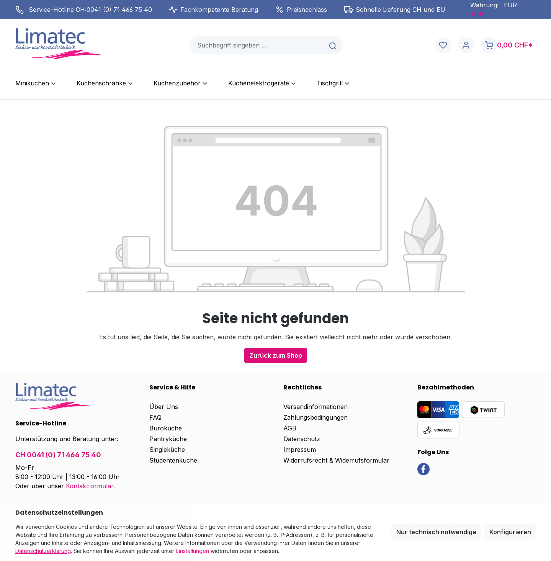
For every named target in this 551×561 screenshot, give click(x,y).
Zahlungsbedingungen (315, 417)
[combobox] (257, 45)
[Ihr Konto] (466, 45)
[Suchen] (333, 45)
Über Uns (163, 407)
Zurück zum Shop (275, 355)
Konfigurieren (510, 532)
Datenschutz (301, 439)
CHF (478, 14)
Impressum (299, 449)
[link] (423, 468)
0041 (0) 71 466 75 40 (119, 9)
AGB (289, 428)
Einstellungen (192, 551)
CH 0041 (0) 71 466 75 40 (58, 455)
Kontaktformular (89, 486)
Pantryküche (168, 439)
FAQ (155, 417)
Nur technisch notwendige (436, 532)
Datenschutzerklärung (43, 551)
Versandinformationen (315, 407)
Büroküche (165, 428)
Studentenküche (173, 460)
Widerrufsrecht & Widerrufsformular (336, 460)
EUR (510, 5)
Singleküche (167, 449)
